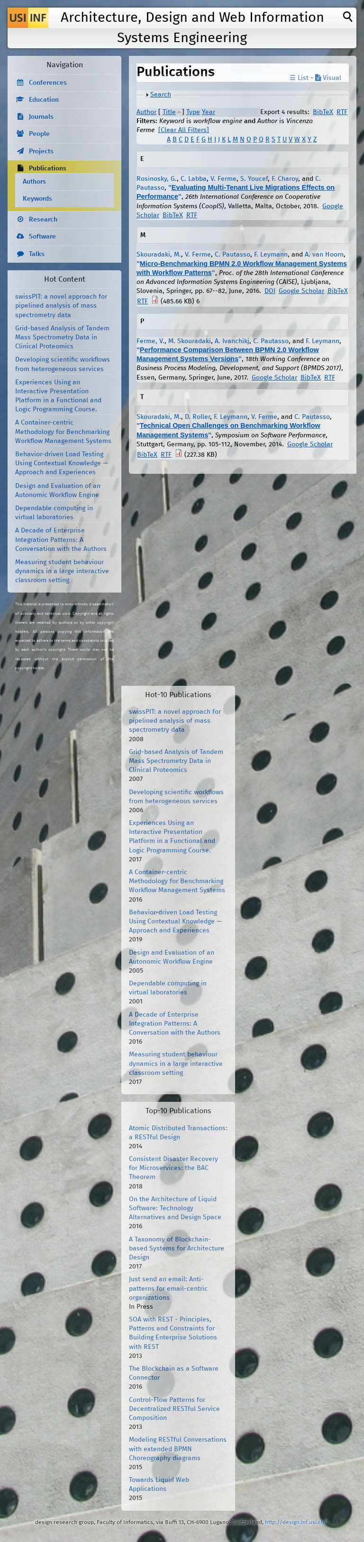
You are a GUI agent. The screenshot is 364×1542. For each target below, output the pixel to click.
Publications (47, 168)
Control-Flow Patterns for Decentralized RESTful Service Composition (174, 1409)
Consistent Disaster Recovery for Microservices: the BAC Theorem (173, 1168)
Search (160, 94)
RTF (342, 112)
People (39, 134)
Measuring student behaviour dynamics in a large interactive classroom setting (62, 571)
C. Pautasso (232, 254)
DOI (269, 291)
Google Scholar (301, 291)
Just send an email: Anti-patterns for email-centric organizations (168, 1288)
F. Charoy (285, 179)
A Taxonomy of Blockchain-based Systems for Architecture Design (176, 1248)
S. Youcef (254, 179)
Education (44, 100)
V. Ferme (223, 179)
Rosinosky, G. (156, 179)
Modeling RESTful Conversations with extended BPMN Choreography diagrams (178, 1448)
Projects (41, 151)
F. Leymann (271, 254)
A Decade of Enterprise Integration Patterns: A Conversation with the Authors (61, 539)
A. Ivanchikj (232, 341)
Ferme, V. (150, 341)
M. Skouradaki (189, 341)
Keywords (37, 198)
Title (169, 112)
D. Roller (197, 417)
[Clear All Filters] (183, 130)
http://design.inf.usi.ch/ (296, 1522)
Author (146, 112)
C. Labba (194, 179)
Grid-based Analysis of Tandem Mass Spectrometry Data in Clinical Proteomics (62, 337)
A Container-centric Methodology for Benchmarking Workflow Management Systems (63, 431)
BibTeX (323, 112)
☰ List (299, 78)
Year (208, 112)
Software (42, 236)
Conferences (48, 83)
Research (43, 219)
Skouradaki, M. (158, 254)
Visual (328, 78)
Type (193, 112)
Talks (37, 254)
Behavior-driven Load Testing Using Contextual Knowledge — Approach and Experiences (61, 463)
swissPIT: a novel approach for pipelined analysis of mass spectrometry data (61, 305)
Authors (34, 181)
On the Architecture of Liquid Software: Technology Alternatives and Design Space (175, 1208)
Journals (41, 117)
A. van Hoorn (324, 254)
